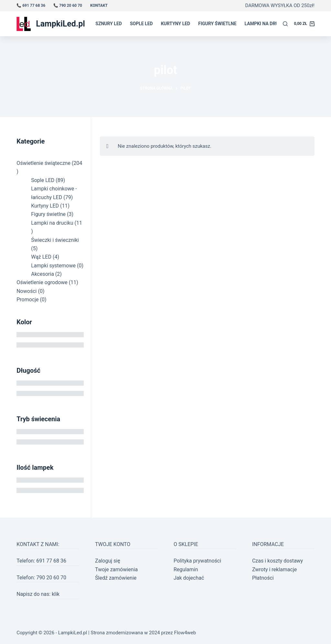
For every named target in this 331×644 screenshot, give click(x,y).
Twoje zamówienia (116, 569)
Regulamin (186, 569)
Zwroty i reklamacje (274, 569)
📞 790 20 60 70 (67, 5)
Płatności (263, 578)
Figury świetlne (217, 23)
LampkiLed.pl (60, 23)
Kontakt (99, 5)
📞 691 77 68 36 (30, 5)
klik (55, 594)
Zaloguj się (107, 561)
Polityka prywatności (197, 561)
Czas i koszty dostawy (277, 561)
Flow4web (185, 633)
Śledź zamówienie (115, 578)
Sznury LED (108, 23)
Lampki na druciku (267, 23)
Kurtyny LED (175, 23)
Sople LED (141, 23)
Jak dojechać (189, 578)
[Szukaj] (285, 23)
